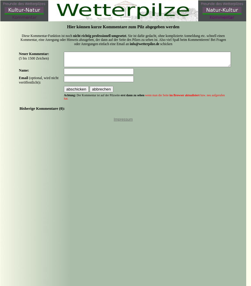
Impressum (123, 122)
